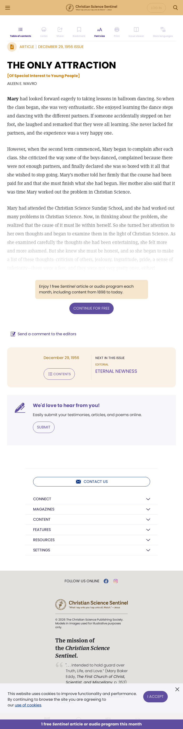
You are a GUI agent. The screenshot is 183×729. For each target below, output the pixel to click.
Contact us (92, 482)
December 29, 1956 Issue (61, 46)
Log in (156, 7)
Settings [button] (41, 550)
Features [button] (42, 529)
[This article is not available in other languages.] (163, 32)
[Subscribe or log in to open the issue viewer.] (136, 32)
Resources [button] (44, 540)
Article (27, 46)
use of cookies (28, 705)
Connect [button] (42, 499)
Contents (59, 374)
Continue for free (91, 308)
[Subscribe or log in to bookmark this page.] (79, 32)
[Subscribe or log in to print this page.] (117, 32)
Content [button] (42, 519)
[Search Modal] (175, 8)
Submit (44, 427)
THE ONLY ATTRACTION (61, 65)
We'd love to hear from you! (66, 405)
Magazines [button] (43, 509)
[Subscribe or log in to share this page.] (60, 32)
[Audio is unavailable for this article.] (44, 32)
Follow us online (82, 581)
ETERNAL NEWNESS (116, 371)
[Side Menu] (7, 8)
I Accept (155, 696)
